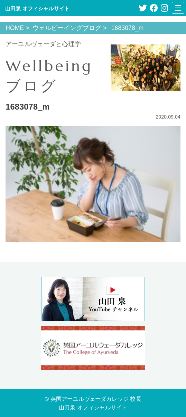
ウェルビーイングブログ (67, 27)
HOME (15, 27)
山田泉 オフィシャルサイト (37, 8)
